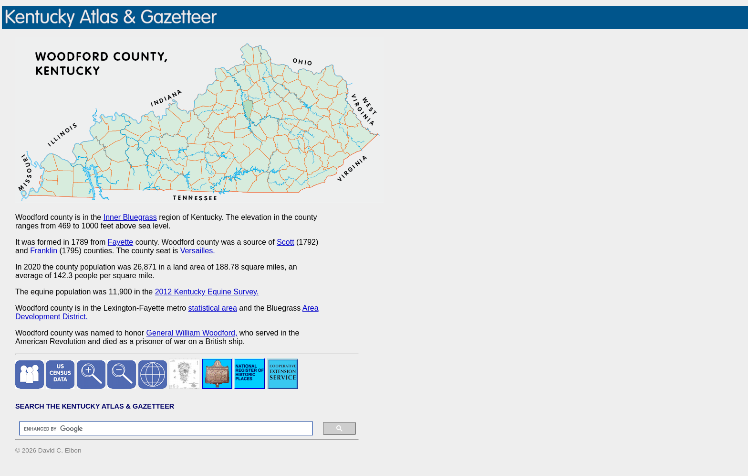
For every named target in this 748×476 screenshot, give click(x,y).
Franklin (43, 251)
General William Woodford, (192, 333)
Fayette (120, 242)
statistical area (212, 308)
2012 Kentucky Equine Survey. (207, 292)
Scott (285, 242)
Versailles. (197, 251)
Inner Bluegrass (130, 217)
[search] (161, 428)
